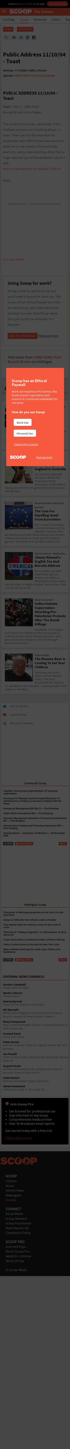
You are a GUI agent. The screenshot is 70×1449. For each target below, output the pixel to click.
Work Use (23, 422)
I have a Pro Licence (26, 444)
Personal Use (25, 433)
